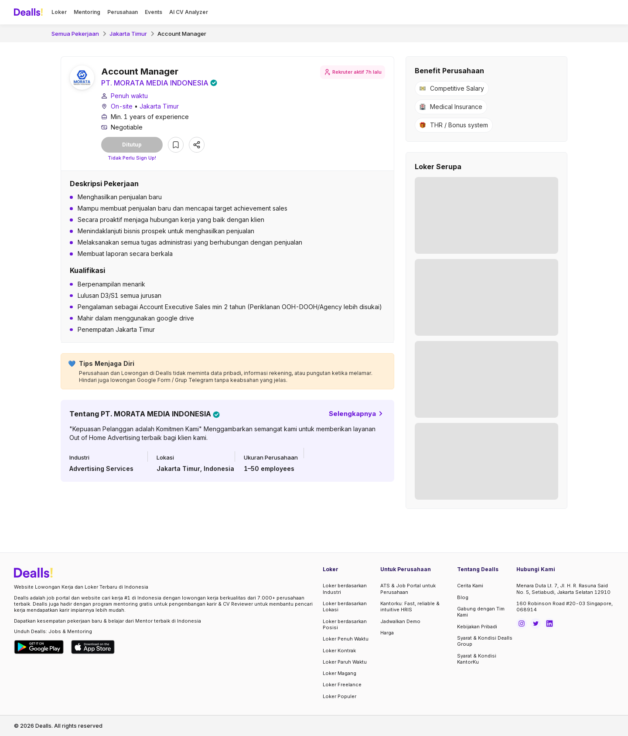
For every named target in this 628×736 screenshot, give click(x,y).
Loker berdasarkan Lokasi (345, 606)
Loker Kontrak (339, 650)
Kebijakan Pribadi (477, 627)
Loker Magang (339, 673)
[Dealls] (29, 12)
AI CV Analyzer (188, 12)
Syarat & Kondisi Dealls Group (484, 641)
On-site (122, 106)
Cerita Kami (470, 586)
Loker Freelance (342, 684)
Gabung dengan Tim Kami (481, 612)
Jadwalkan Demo (400, 621)
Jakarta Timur (128, 33)
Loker (59, 12)
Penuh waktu (129, 95)
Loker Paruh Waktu (345, 662)
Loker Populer (339, 696)
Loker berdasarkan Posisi (345, 624)
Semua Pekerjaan (75, 33)
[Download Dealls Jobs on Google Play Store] (39, 647)
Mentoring (87, 12)
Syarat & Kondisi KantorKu (476, 659)
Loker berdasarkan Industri (345, 589)
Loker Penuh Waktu (346, 639)
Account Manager (181, 33)
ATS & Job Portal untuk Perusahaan (408, 589)
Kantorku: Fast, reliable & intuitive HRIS (410, 606)
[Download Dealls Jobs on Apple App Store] (93, 647)
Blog (462, 597)
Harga (387, 633)
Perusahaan (122, 12)
